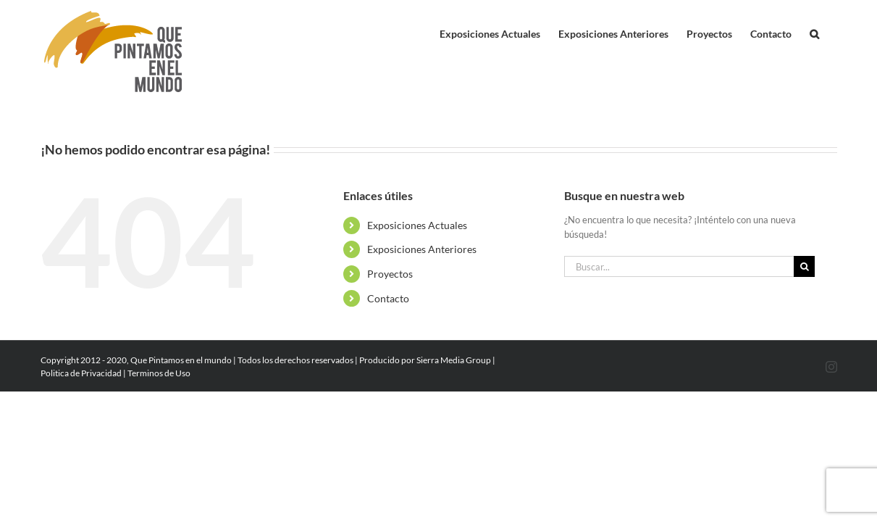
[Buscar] (804, 266)
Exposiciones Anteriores (422, 249)
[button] (832, 30)
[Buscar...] (679, 266)
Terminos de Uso (158, 373)
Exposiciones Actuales (417, 225)
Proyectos (390, 274)
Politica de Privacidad (81, 373)
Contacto (388, 298)
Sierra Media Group (453, 360)
